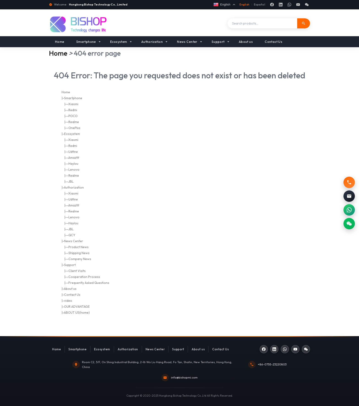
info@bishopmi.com (184, 377)
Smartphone (86, 42)
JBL (70, 181)
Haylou (73, 164)
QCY (71, 235)
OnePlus (74, 128)
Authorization (152, 42)
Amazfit (73, 158)
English (244, 4)
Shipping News (79, 253)
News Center (187, 42)
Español (259, 4)
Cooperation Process (84, 277)
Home (59, 42)
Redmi (72, 110)
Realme (73, 122)
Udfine (73, 152)
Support (218, 42)
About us (246, 42)
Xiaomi (73, 104)
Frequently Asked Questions (88, 283)
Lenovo (73, 169)
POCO (73, 116)
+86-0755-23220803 (272, 364)
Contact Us (273, 42)
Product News (78, 247)
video (68, 301)
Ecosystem (118, 42)
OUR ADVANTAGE (77, 306)
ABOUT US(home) (77, 312)
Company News (79, 259)
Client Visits (77, 271)
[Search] (303, 23)
